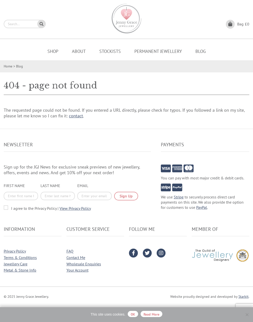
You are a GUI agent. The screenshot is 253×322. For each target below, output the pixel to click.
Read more (151, 314)
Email (82, 185)
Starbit (243, 296)
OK (133, 314)
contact (76, 116)
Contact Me (75, 257)
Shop (52, 51)
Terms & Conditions (20, 257)
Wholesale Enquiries (83, 263)
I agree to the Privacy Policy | (51, 208)
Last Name (50, 185)
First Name (14, 185)
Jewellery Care (15, 263)
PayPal (201, 207)
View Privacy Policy (75, 208)
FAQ (69, 251)
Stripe (179, 196)
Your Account (77, 270)
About (79, 51)
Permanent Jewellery (158, 51)
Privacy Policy (15, 251)
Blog (200, 51)
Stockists (110, 51)
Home (8, 66)
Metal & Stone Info (20, 270)
